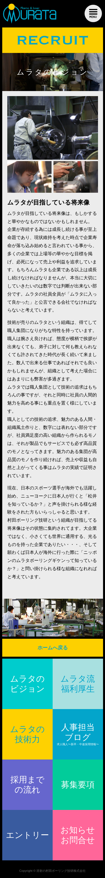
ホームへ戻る (53, 648)
